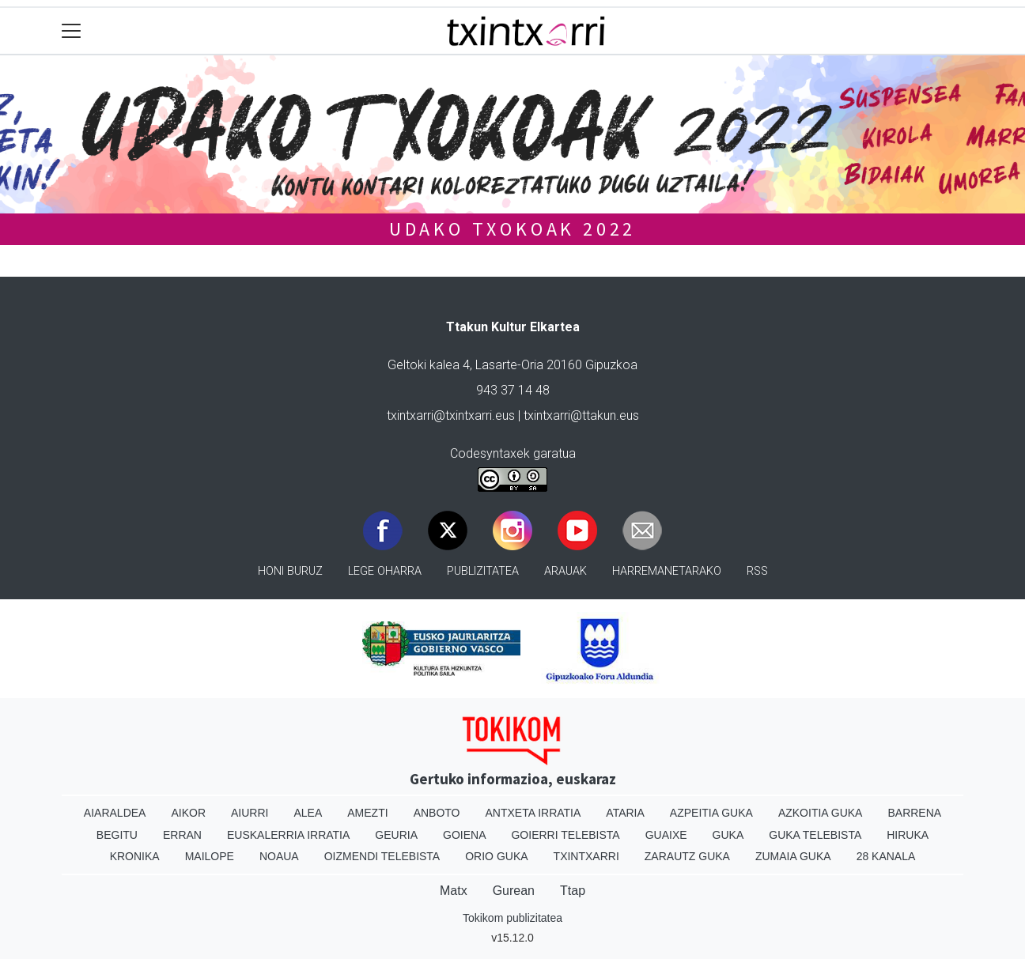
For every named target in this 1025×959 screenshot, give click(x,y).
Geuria (396, 835)
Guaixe (666, 835)
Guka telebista (815, 835)
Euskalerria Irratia (288, 835)
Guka (728, 835)
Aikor (188, 812)
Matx (453, 890)
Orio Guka (496, 856)
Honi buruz (290, 571)
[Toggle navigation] (72, 31)
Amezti (367, 812)
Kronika (135, 856)
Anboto (437, 812)
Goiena (464, 835)
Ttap (572, 890)
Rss (757, 571)
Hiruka (908, 835)
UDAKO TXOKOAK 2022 (512, 229)
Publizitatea (483, 571)
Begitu (117, 835)
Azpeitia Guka (711, 812)
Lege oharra (385, 571)
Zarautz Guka (687, 856)
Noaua (279, 856)
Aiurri (249, 812)
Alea (307, 812)
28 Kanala (886, 856)
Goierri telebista (565, 835)
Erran (182, 835)
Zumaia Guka (793, 856)
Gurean (514, 890)
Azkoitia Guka (820, 812)
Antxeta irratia (533, 812)
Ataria (625, 812)
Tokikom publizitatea (512, 918)
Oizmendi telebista (382, 856)
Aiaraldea (115, 812)
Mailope (209, 856)
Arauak (565, 571)
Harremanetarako (666, 571)
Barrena (914, 812)
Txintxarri (586, 856)
